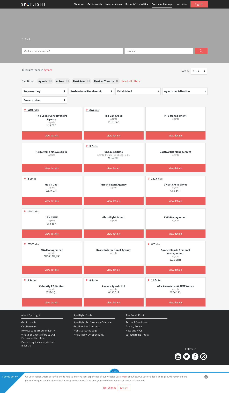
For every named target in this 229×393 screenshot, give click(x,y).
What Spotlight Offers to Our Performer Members (38, 336)
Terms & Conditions (137, 322)
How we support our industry (38, 330)
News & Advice (113, 4)
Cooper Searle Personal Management (175, 251)
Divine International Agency (113, 250)
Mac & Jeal (51, 184)
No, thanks (109, 387)
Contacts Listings (162, 4)
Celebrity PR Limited (51, 286)
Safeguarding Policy (137, 334)
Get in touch (94, 4)
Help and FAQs (134, 330)
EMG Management (175, 217)
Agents (48, 70)
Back (26, 39)
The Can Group (113, 115)
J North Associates (175, 184)
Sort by (185, 71)
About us (79, 4)
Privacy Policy (134, 326)
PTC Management (175, 115)
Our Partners (28, 326)
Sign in (199, 4)
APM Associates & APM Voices (175, 286)
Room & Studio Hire (136, 4)
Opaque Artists (113, 151)
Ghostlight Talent (113, 217)
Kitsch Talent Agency (113, 184)
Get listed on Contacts (86, 326)
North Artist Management (175, 151)
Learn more (122, 376)
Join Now (181, 4)
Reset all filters (131, 81)
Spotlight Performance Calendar (92, 322)
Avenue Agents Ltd (113, 286)
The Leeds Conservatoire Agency (51, 117)
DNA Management (52, 250)
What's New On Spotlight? (88, 334)
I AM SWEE (52, 217)
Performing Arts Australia (52, 151)
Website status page (85, 330)
